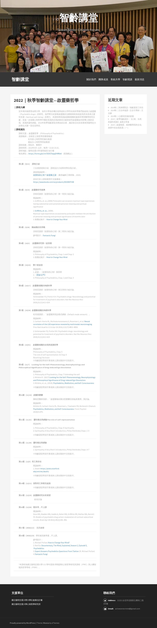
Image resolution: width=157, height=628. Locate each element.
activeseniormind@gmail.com (127, 608)
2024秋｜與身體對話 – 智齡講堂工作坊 (127, 107)
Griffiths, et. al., (41, 211)
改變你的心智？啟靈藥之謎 (45, 175)
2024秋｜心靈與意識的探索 (122, 116)
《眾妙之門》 (40, 275)
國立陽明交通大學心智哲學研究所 (26, 604)
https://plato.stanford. (49, 468)
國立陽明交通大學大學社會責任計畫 (27, 600)
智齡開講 (127, 79)
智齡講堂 (20, 79)
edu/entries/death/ (41, 471)
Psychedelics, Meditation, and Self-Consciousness (73, 383)
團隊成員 (103, 79)
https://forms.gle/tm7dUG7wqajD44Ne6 (45, 153)
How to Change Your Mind (56, 219)
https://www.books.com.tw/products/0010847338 (53, 182)
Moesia (46, 623)
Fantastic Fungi (49, 235)
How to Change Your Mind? (59, 542)
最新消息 (139, 79)
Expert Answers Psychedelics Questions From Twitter (57, 551)
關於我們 (91, 79)
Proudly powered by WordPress (22, 623)
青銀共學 (115, 79)
